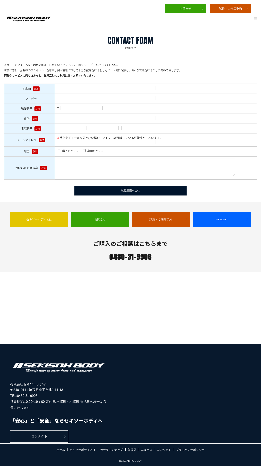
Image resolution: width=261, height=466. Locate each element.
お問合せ (185, 8)
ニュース (146, 449)
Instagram (222, 219)
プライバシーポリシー (75, 64)
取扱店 (132, 449)
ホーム (60, 449)
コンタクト (39, 436)
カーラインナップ (111, 449)
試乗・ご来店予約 (230, 8)
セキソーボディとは (39, 219)
